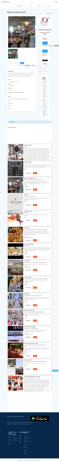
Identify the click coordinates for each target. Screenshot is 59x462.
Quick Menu (55, 370)
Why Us (9, 444)
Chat (22, 63)
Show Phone (28, 173)
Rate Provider (45, 51)
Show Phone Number (45, 43)
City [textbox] (39, 6)
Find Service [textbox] (19, 6)
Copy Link (34, 66)
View (35, 189)
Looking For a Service (9, 441)
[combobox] (19, 6)
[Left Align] (50, 6)
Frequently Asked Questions (15, 439)
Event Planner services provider (45, 33)
